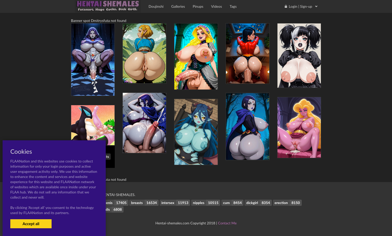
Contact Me (227, 223)
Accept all (30, 223)
